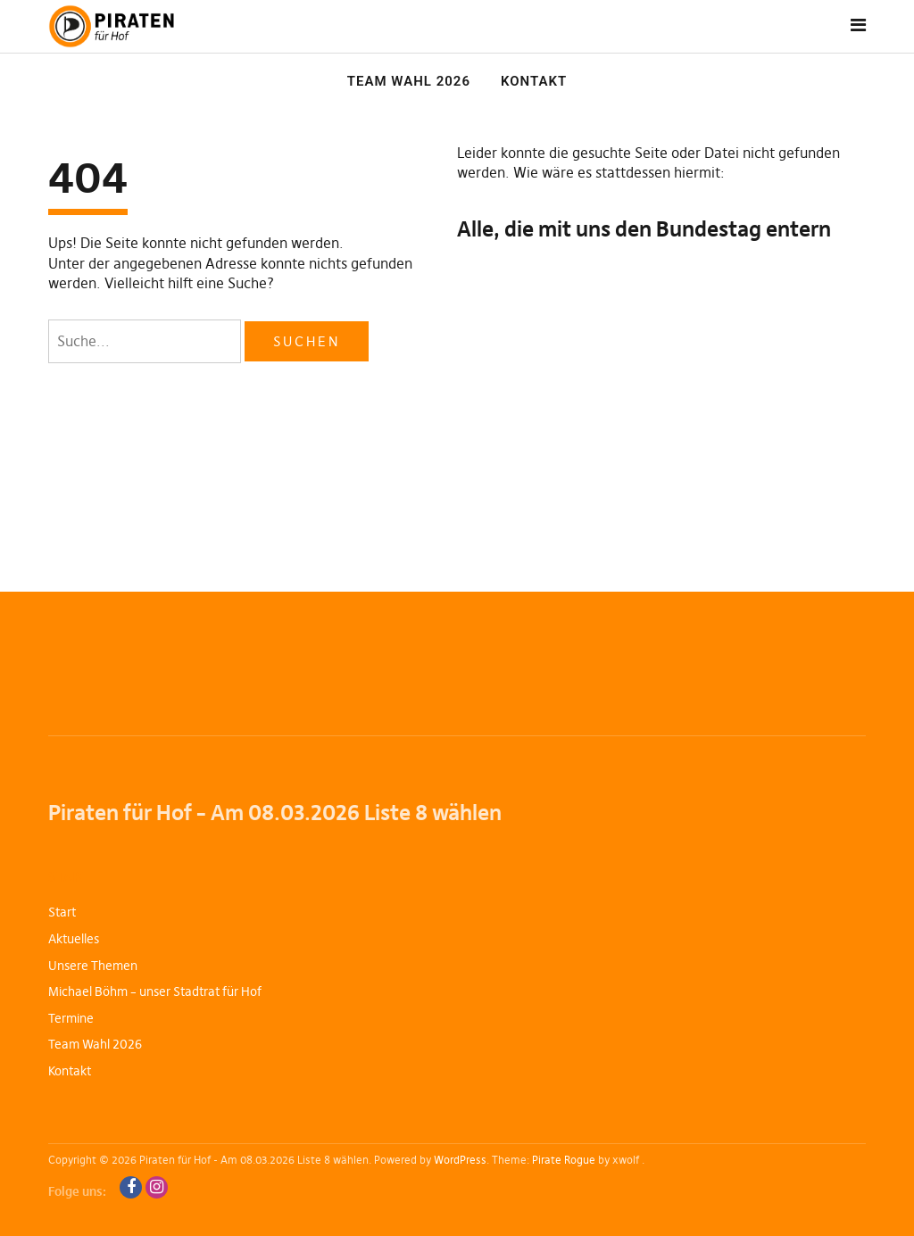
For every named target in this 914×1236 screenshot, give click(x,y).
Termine (71, 1018)
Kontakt (534, 81)
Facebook (131, 1187)
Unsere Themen (92, 966)
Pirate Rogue (563, 1159)
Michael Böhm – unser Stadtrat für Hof (155, 991)
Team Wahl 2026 (408, 81)
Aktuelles (73, 939)
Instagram (156, 1187)
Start (62, 912)
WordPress (460, 1159)
